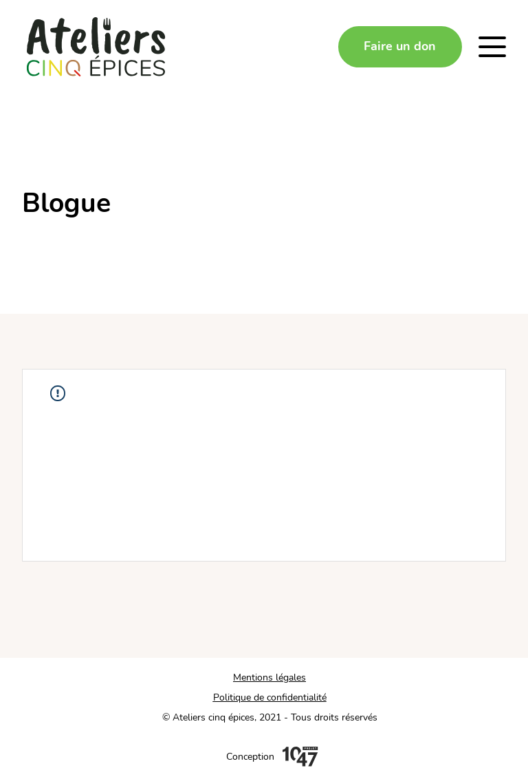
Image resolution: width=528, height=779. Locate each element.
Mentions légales (269, 677)
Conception (250, 756)
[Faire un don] (400, 46)
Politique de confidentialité (270, 697)
